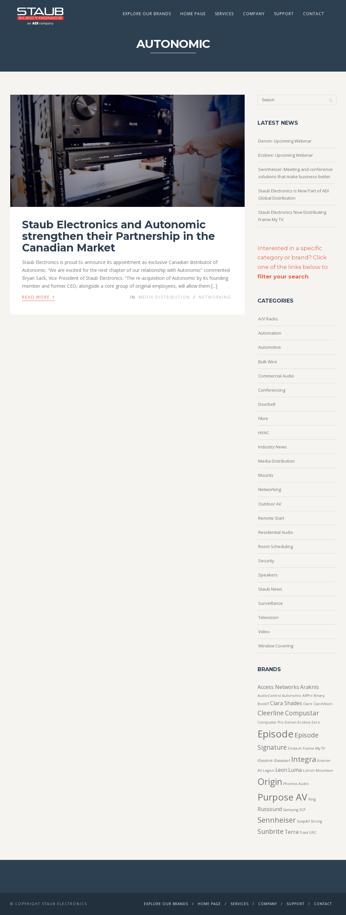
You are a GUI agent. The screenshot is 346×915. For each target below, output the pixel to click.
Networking (215, 297)
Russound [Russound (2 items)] (270, 809)
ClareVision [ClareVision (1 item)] (322, 704)
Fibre (263, 418)
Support (284, 13)
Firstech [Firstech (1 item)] (295, 748)
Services (224, 13)
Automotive (269, 347)
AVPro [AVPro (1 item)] (307, 695)
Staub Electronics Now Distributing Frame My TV (292, 215)
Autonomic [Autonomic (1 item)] (291, 695)
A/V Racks (268, 319)
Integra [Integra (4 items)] (303, 759)
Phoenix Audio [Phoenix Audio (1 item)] (296, 783)
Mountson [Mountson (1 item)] (324, 770)
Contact (313, 13)
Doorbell (266, 404)
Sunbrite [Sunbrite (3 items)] (271, 831)
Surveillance (270, 603)
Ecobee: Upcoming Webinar (285, 155)
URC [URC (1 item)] (312, 832)
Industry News (272, 447)
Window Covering (275, 646)
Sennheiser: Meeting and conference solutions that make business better (295, 173)
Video (264, 632)
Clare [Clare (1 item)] (307, 704)
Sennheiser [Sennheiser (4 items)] (277, 820)
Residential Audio (275, 532)
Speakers (268, 575)
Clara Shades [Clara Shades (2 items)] (286, 703)
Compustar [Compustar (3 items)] (302, 712)
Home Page (193, 13)
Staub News (270, 589)
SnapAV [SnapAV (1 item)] (303, 821)
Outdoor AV (269, 504)
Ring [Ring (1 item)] (312, 799)
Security (266, 561)
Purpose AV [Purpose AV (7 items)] (282, 797)
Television (268, 617)
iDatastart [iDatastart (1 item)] (282, 760)
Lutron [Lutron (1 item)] (309, 770)
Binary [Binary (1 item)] (319, 695)
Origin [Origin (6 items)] (270, 782)
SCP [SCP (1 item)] (302, 809)
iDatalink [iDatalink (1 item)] (265, 760)
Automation (269, 333)
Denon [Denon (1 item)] (290, 722)
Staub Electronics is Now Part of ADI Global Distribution (293, 194)
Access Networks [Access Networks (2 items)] (278, 687)
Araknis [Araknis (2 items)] (309, 687)
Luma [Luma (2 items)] (295, 769)
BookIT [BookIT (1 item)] (263, 704)
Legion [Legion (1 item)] (268, 770)
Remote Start (271, 518)
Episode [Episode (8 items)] (276, 733)
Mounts (265, 475)
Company (254, 13)
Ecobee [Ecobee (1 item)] (304, 722)
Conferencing (271, 390)
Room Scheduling (275, 546)
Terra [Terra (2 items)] (291, 831)
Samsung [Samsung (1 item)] (290, 809)
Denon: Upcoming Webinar (285, 141)
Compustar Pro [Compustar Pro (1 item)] (271, 722)
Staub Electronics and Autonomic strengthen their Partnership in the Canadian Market (118, 236)
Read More (38, 296)
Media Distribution (164, 297)
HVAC (263, 433)
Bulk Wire (267, 362)
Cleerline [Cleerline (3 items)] (271, 712)
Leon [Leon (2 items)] (281, 769)
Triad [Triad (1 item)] (303, 832)
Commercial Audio (276, 376)
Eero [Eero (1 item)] (316, 722)
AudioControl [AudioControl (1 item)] (269, 695)
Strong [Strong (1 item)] (316, 821)
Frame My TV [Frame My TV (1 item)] (314, 748)
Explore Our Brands (147, 13)
